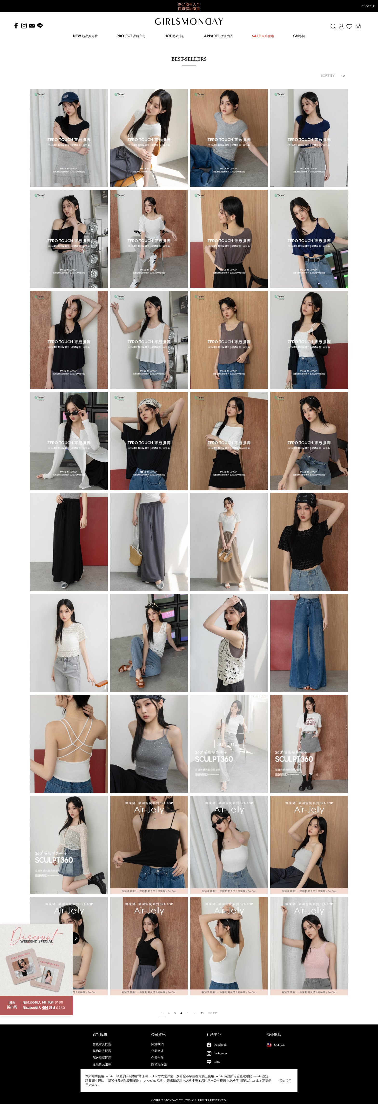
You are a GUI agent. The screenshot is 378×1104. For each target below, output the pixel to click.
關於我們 (157, 1049)
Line (217, 1066)
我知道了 (285, 1080)
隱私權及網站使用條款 (123, 1080)
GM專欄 (299, 36)
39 (201, 1013)
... (194, 1013)
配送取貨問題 (102, 1062)
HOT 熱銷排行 (174, 36)
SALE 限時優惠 (263, 36)
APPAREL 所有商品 (218, 36)
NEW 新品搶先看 (85, 36)
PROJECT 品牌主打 (131, 36)
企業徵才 (157, 1055)
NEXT (212, 1013)
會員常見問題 (102, 1049)
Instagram (220, 1058)
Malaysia (276, 1049)
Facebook (220, 1049)
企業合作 (157, 1062)
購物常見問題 (102, 1055)
